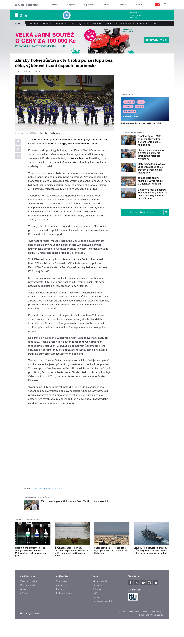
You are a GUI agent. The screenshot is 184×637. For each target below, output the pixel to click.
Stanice (106, 5)
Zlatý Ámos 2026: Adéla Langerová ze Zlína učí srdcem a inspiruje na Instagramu (151, 168)
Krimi (141, 102)
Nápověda (97, 585)
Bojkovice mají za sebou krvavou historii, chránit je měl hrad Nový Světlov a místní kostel (152, 194)
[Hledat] (165, 4)
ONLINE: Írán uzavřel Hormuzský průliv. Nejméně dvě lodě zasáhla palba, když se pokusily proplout (150, 550)
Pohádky (128, 107)
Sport (18, 23)
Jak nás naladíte (124, 23)
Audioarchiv (135, 15)
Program (71, 5)
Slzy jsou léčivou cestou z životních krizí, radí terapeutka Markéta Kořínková (151, 154)
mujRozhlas (89, 5)
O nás (108, 23)
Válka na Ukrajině (28, 581)
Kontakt (96, 597)
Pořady (47, 23)
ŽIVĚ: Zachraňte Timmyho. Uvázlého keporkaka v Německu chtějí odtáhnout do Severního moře (71, 552)
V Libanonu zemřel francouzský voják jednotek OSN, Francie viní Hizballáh (110, 550)
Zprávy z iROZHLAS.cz (28, 519)
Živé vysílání (129, 111)
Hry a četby (129, 102)
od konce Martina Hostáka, (83, 158)
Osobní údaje (133, 612)
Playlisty (76, 23)
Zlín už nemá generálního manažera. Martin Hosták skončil (74, 501)
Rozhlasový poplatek (102, 601)
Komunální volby (28, 585)
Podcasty (60, 589)
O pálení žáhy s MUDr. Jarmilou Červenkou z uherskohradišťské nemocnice (150, 140)
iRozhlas (54, 5)
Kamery (133, 18)
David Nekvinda (39, 488)
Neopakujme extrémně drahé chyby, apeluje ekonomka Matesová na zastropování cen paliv (30, 552)
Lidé (86, 23)
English (160, 612)
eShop (23, 593)
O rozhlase (122, 5)
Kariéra (95, 593)
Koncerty (142, 23)
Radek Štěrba (55, 488)
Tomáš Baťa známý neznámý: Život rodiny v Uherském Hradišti (150, 180)
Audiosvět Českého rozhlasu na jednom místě (141, 123)
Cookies (121, 612)
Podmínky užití (148, 612)
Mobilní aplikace (64, 593)
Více (154, 23)
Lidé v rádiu (97, 589)
